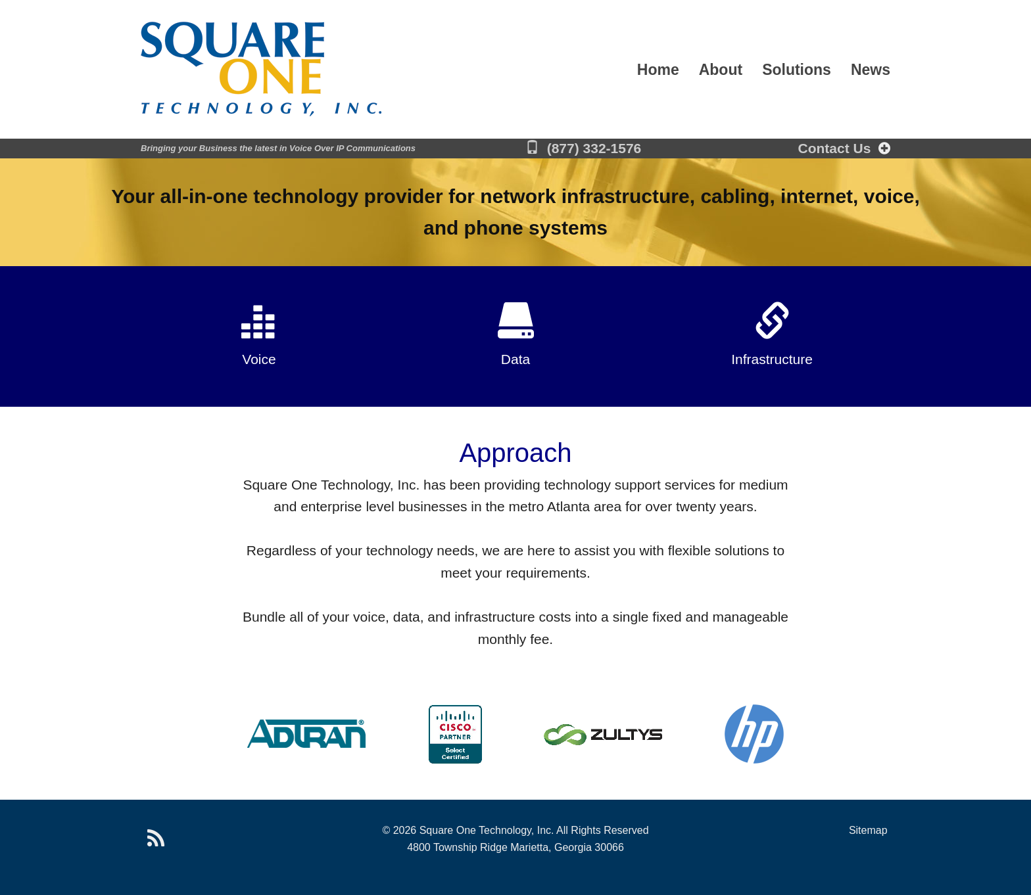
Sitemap (868, 830)
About (720, 70)
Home (658, 70)
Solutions (796, 70)
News (870, 70)
